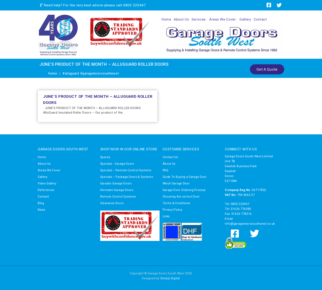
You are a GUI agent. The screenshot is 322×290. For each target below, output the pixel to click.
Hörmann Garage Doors (116, 190)
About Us (181, 19)
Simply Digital (170, 278)
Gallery (245, 19)
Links (166, 216)
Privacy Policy (172, 209)
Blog (41, 203)
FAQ (165, 170)
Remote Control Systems (118, 196)
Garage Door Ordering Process (184, 190)
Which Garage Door (176, 183)
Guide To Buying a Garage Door (185, 176)
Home (166, 19)
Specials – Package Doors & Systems (126, 176)
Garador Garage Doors (116, 183)
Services (198, 19)
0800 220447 (134, 5)
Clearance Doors (112, 203)
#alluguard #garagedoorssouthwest (90, 73)
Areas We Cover (222, 19)
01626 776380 (241, 209)
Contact (260, 19)
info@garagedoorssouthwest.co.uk (250, 223)
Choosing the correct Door (181, 196)
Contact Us (170, 157)
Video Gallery (47, 183)
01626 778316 (241, 213)
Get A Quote (267, 69)
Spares (105, 157)
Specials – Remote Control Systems (126, 170)
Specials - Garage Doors (117, 163)
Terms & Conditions (177, 203)
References (46, 190)
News (42, 209)
